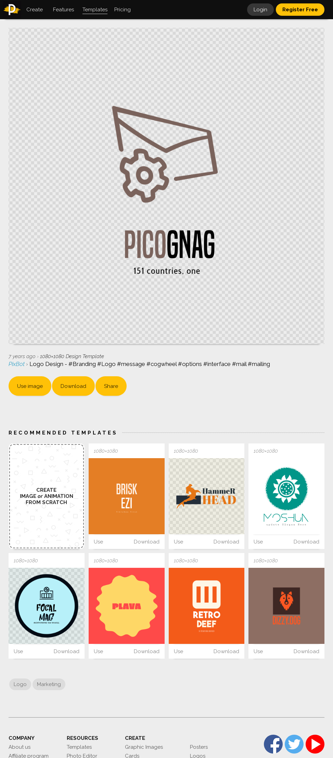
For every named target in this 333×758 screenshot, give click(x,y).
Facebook (273, 744)
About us (19, 747)
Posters (199, 747)
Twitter (294, 744)
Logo (20, 684)
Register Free (300, 10)
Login (260, 10)
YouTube (315, 744)
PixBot (17, 363)
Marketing (49, 684)
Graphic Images (144, 747)
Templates (79, 747)
